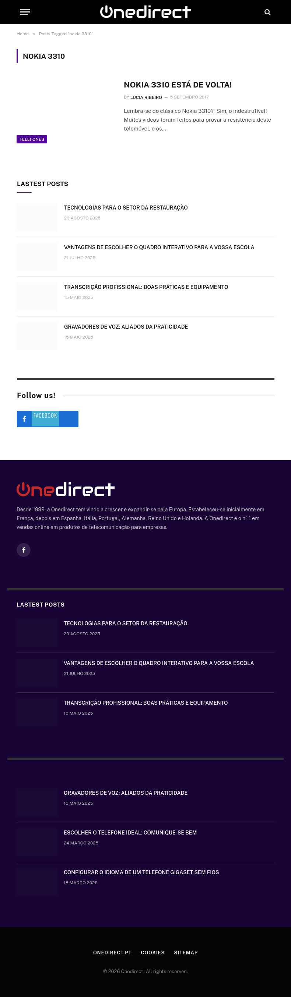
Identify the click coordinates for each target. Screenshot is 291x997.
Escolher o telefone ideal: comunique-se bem (130, 833)
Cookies (153, 952)
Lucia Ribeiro (146, 97)
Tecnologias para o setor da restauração (126, 208)
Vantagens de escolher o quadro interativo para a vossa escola (159, 247)
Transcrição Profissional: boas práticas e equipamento (146, 287)
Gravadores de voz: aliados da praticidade (126, 327)
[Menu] (25, 12)
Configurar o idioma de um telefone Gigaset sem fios (141, 872)
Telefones (32, 139)
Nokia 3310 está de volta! (178, 84)
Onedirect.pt (112, 952)
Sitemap (186, 952)
